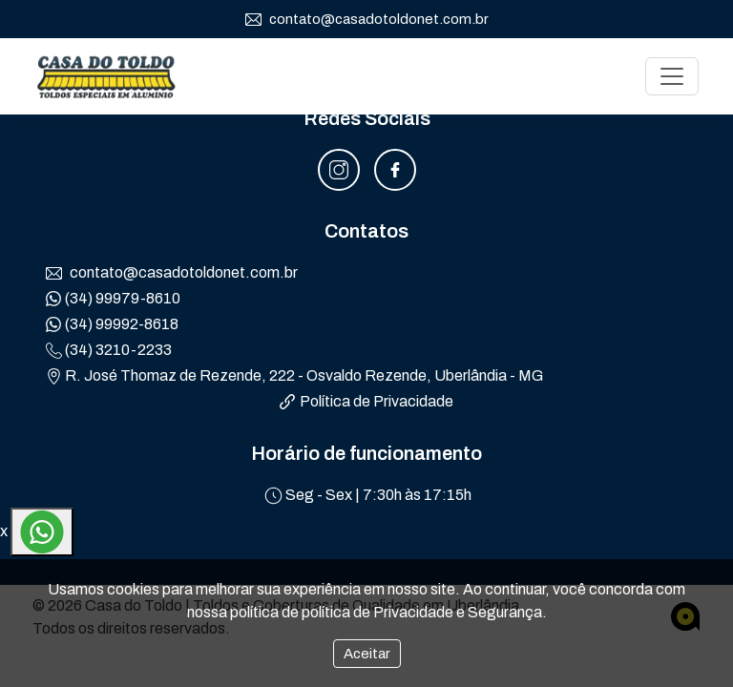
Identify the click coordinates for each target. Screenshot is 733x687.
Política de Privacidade (366, 401)
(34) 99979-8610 (113, 298)
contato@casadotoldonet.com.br (367, 20)
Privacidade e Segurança (457, 612)
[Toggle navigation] (672, 76)
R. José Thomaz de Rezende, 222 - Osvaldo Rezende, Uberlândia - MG (294, 376)
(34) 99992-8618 (112, 324)
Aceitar (367, 653)
